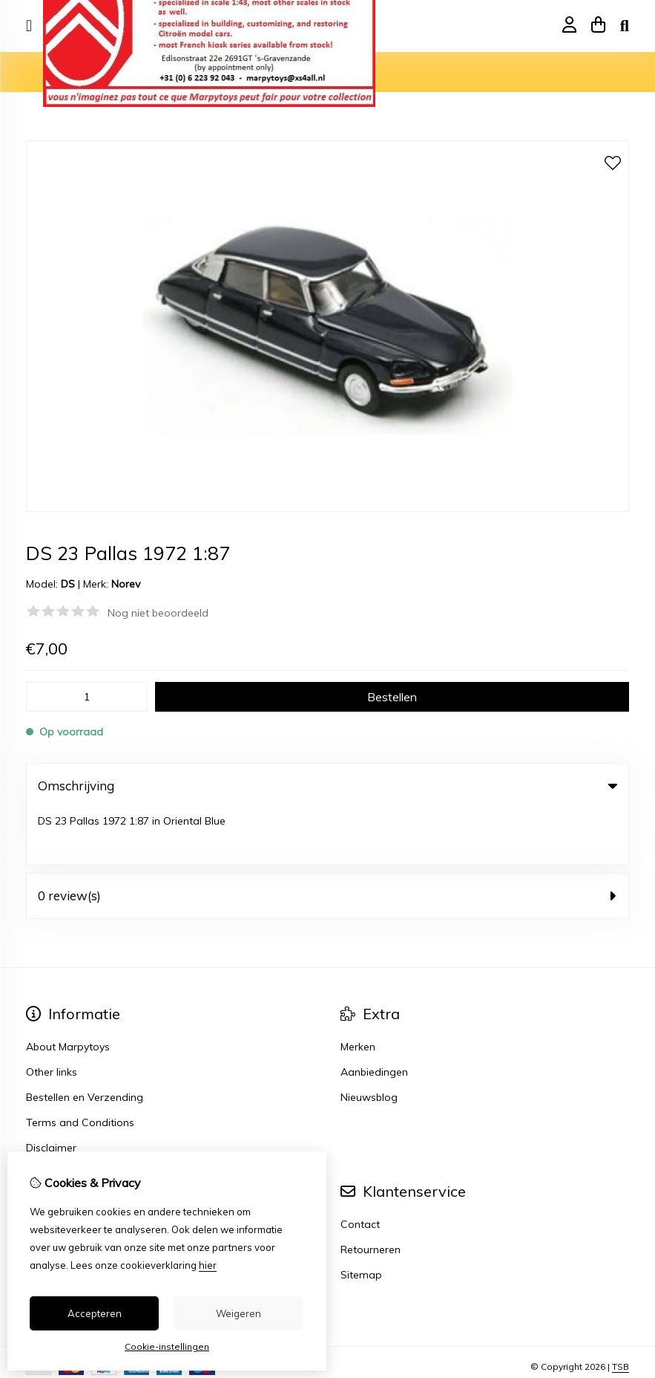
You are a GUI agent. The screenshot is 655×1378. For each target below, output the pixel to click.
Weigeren (238, 1313)
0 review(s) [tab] (327, 839)
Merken (357, 990)
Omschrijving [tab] (327, 785)
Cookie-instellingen (167, 1346)
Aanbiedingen (374, 1015)
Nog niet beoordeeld (158, 613)
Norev (125, 584)
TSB (620, 1310)
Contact (360, 1167)
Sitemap (361, 1218)
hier (208, 1265)
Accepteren (95, 1313)
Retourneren (370, 1193)
